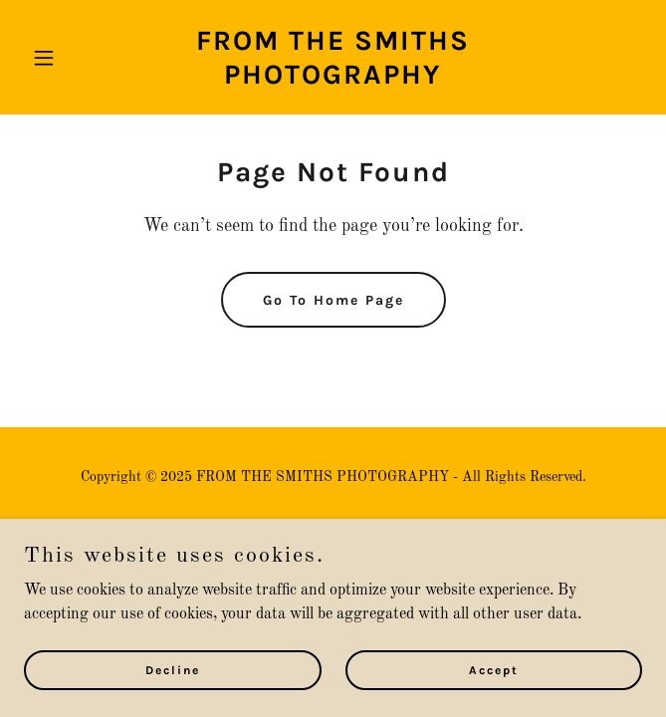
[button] (70, 58)
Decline (172, 697)
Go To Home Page (333, 300)
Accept (494, 697)
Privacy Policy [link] (333, 532)
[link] (333, 80)
